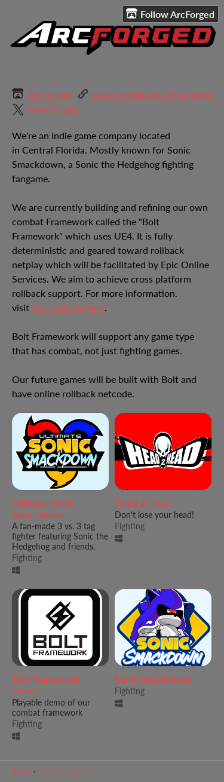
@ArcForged (53, 109)
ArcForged (49, 93)
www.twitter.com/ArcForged (151, 93)
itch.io (22, 771)
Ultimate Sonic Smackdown (43, 508)
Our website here (68, 307)
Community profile (66, 771)
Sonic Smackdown (153, 679)
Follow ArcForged (170, 14)
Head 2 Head (142, 502)
